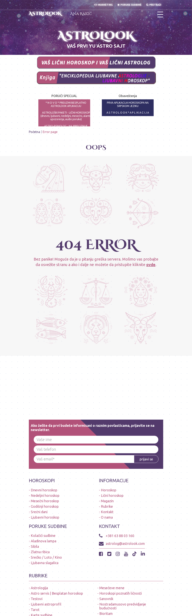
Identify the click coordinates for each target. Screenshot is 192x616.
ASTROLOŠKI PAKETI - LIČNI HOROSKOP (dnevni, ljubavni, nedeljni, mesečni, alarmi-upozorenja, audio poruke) (66, 116)
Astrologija (39, 588)
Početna (34, 132)
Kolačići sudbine (43, 535)
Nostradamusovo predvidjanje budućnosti (122, 606)
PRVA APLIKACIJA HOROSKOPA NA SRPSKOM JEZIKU (128, 104)
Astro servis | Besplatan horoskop (57, 593)
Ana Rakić (81, 13)
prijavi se (146, 459)
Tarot (35, 610)
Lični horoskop (112, 495)
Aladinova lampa (43, 541)
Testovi (36, 599)
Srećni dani (39, 512)
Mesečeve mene (111, 588)
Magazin (107, 501)
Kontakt (107, 512)
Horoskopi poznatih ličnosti (120, 593)
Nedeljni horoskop (45, 495)
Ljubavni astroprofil (46, 604)
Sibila (35, 546)
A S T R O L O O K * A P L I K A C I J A (128, 112)
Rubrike (107, 506)
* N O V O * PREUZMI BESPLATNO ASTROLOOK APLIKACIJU (66, 104)
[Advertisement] (96, 383)
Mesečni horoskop (45, 501)
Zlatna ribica (40, 552)
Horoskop (108, 490)
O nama (107, 517)
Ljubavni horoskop (45, 517)
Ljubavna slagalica (44, 563)
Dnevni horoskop (44, 490)
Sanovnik (106, 599)
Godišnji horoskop (45, 506)
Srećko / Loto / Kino (46, 557)
